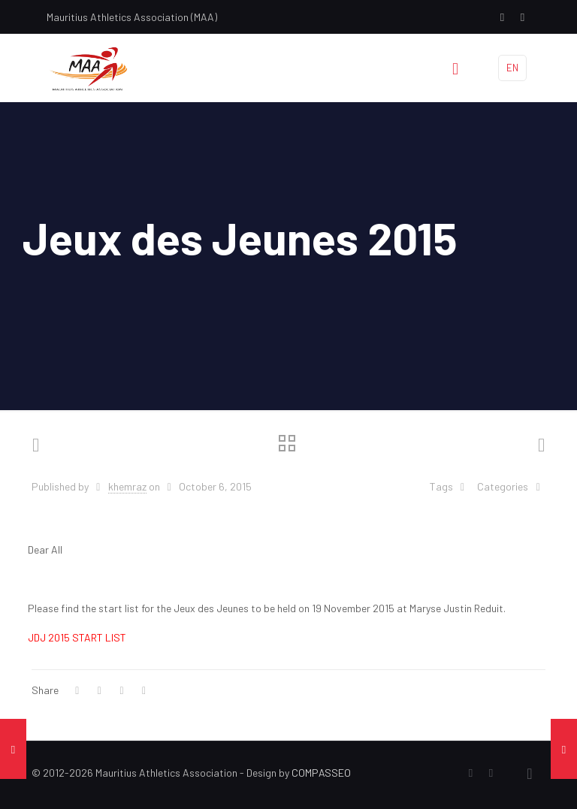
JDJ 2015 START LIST (77, 637)
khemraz (127, 486)
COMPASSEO (321, 772)
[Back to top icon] (529, 773)
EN (512, 68)
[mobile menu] (455, 67)
